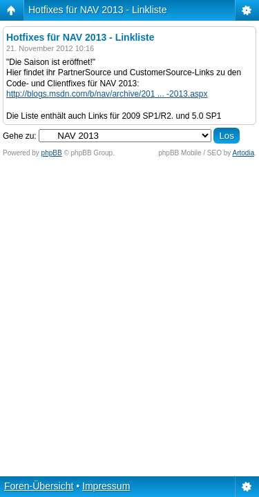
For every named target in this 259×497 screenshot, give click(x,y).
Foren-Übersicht (38, 485)
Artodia (244, 153)
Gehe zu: (20, 136)
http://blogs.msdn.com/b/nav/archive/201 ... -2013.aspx (107, 94)
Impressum (106, 485)
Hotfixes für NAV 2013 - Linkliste (97, 9)
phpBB (51, 153)
